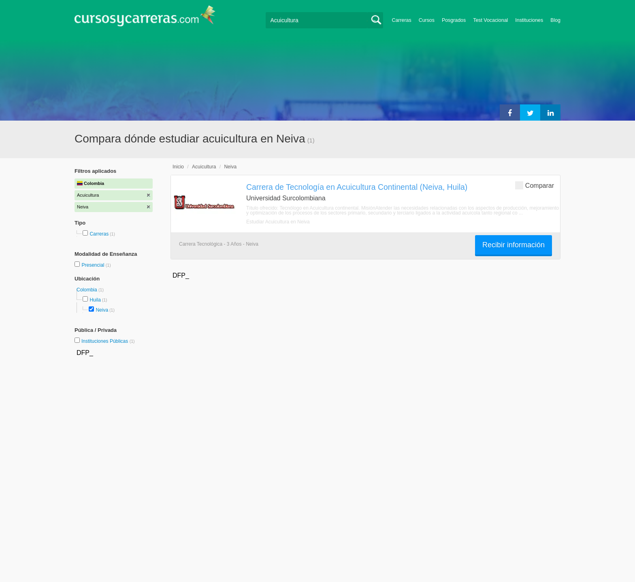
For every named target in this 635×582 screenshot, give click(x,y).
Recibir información (513, 245)
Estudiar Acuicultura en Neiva (278, 222)
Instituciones (529, 20)
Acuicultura (204, 167)
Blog (555, 20)
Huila (94, 300)
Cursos (427, 20)
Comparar (534, 185)
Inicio (178, 167)
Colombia (87, 290)
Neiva (102, 310)
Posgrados (454, 20)
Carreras (401, 20)
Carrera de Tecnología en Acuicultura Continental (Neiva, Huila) (356, 187)
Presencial (93, 265)
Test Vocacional (490, 20)
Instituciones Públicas (108, 341)
